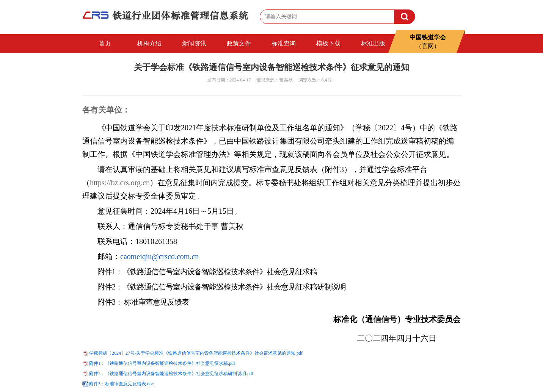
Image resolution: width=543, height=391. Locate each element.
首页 (105, 43)
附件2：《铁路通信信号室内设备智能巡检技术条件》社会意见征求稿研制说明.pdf (171, 373)
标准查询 (284, 43)
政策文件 (239, 43)
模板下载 (328, 43)
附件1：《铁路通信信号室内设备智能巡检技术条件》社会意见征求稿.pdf (162, 363)
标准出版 (373, 43)
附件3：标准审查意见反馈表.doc (121, 383)
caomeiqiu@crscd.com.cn (159, 256)
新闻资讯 (194, 43)
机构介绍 (149, 43)
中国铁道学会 (428, 39)
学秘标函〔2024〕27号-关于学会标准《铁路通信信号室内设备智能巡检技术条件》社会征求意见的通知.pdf (196, 353)
